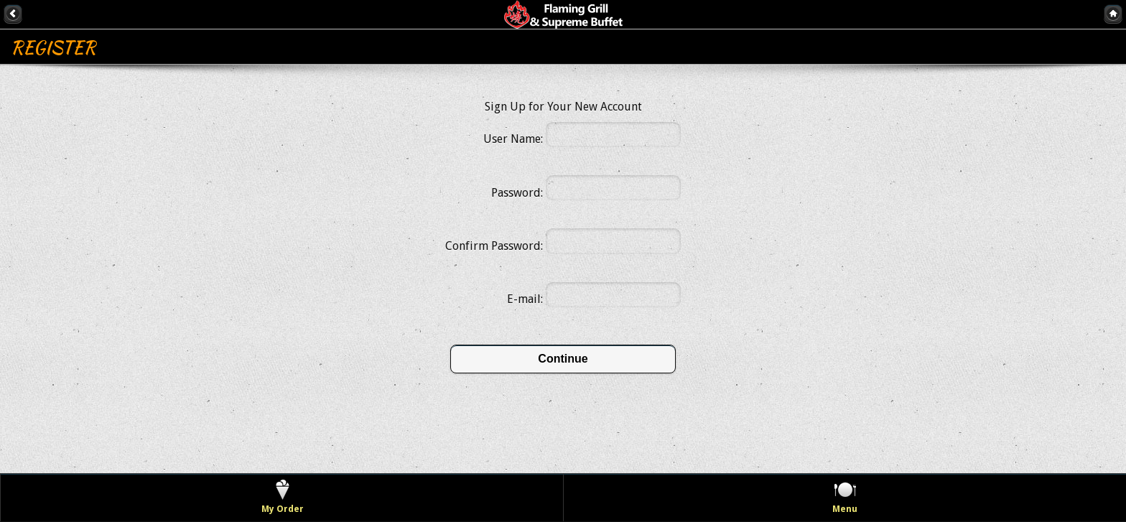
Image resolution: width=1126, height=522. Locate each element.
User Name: (513, 139)
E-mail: (525, 299)
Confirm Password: (494, 246)
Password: (517, 193)
